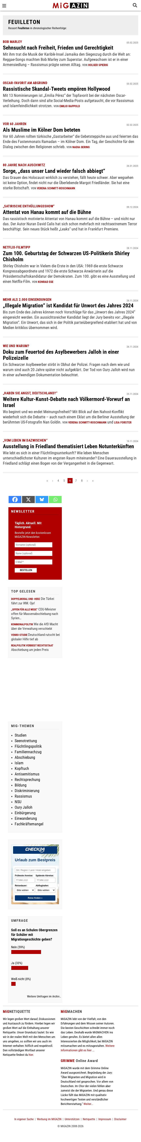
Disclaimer (120, 1119)
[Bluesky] (41, 499)
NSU (18, 802)
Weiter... (88, 1104)
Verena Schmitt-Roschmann (56, 188)
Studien (21, 735)
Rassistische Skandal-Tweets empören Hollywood (56, 89)
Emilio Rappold (69, 106)
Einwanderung (26, 818)
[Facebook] (15, 499)
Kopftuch (22, 768)
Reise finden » (35, 898)
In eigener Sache (24, 1119)
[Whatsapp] (55, 499)
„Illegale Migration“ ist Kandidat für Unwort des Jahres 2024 (68, 305)
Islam (19, 763)
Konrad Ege (45, 282)
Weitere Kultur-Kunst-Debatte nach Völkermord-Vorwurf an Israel (66, 402)
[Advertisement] (35, 690)
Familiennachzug (28, 752)
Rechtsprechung (27, 779)
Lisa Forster (123, 422)
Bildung (21, 785)
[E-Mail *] (33, 561)
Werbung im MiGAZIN (49, 1119)
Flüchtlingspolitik (28, 746)
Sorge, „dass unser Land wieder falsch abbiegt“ (54, 171)
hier (31, 1054)
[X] (28, 499)
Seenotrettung (26, 741)
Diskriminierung (27, 790)
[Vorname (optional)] (33, 544)
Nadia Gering (81, 147)
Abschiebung (25, 757)
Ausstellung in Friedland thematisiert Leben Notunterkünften (68, 446)
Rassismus (23, 796)
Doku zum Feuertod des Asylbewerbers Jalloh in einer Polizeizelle (61, 355)
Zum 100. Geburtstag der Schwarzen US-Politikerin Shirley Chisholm (66, 256)
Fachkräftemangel (29, 824)
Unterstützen (72, 1119)
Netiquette (89, 1119)
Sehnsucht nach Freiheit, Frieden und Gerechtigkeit (58, 48)
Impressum (104, 1119)
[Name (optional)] (33, 553)
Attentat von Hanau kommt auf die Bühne (47, 212)
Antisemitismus (27, 774)
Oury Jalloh (23, 807)
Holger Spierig (98, 65)
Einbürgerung (25, 813)
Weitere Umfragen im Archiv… (44, 996)
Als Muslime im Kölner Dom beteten (41, 130)
